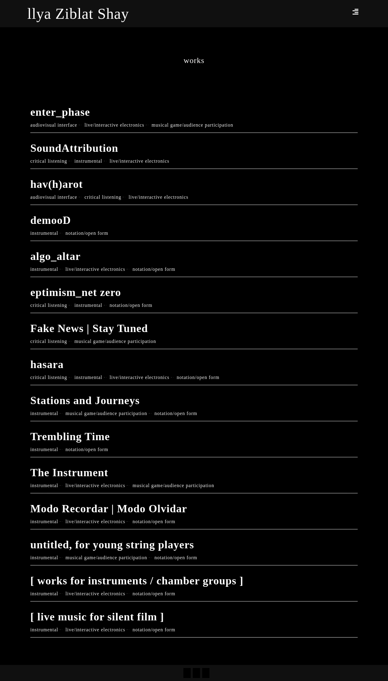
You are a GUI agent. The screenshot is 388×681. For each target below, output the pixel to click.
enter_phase (60, 112)
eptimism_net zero (75, 292)
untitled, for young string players (112, 545)
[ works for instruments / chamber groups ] (136, 581)
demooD (50, 220)
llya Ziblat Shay (78, 13)
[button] (355, 11)
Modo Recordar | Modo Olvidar (108, 509)
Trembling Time (70, 436)
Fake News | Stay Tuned (89, 328)
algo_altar (55, 256)
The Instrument (69, 473)
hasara (47, 364)
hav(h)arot (56, 184)
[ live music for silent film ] (97, 617)
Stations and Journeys (85, 400)
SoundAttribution (74, 148)
